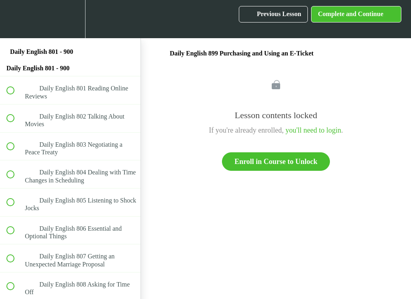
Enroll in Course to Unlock (275, 162)
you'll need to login (313, 130)
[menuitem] (70, 19)
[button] (15, 19)
